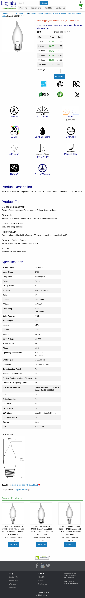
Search (44, 3)
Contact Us (60, 8)
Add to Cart (13, 544)
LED (11, 13)
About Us (41, 577)
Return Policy (14, 580)
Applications (36, 8)
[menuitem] (23, 8)
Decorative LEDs (21, 13)
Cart (80, 9)
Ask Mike (48, 8)
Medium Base (42, 13)
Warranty (12, 584)
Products (23, 8)
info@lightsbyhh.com (70, 573)
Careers (41, 580)
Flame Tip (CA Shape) (57, 13)
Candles (32, 13)
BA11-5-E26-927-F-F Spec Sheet (26, 485)
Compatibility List (21, 490)
